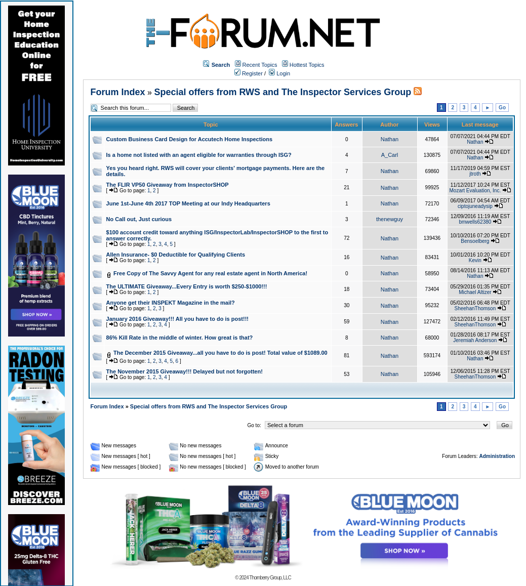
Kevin (475, 260)
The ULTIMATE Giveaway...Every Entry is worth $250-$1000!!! (186, 286)
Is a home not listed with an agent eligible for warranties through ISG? (199, 155)
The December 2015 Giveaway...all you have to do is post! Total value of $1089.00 (220, 353)
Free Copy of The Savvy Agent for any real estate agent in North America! (210, 273)
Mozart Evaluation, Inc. (475, 190)
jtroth (474, 174)
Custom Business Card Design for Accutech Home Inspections (189, 139)
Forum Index (118, 92)
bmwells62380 (475, 222)
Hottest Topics (307, 65)
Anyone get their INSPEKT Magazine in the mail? (170, 303)
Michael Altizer (475, 292)
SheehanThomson (475, 308)
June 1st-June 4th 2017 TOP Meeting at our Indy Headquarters (188, 203)
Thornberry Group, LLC (270, 577)
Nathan (389, 139)
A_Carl (389, 155)
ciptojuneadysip (475, 206)
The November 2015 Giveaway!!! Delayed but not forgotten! (184, 371)
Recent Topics (259, 65)
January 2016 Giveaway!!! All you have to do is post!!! (177, 319)
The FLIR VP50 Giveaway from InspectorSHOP (167, 185)
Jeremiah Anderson (475, 340)
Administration (497, 456)
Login (279, 73)
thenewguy (389, 219)
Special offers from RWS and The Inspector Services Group (282, 92)
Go (502, 107)
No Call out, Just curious (139, 219)
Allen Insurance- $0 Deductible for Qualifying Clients (175, 255)
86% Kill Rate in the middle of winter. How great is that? (179, 337)
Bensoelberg (475, 241)
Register (248, 73)
